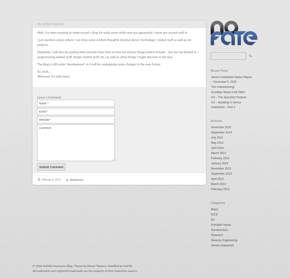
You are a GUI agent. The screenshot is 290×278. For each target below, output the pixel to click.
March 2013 (218, 184)
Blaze (214, 209)
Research (217, 235)
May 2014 (217, 142)
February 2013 (220, 189)
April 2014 (217, 148)
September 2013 (221, 173)
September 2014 (221, 132)
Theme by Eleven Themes (90, 266)
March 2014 (218, 153)
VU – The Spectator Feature (228, 97)
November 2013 (221, 168)
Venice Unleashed (222, 245)
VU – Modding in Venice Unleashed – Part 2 (226, 105)
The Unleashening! (223, 87)
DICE (214, 214)
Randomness (219, 230)
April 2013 (217, 178)
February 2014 (220, 158)
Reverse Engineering (224, 240)
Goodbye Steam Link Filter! (228, 92)
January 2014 (219, 163)
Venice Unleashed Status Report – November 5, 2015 (231, 79)
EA (213, 219)
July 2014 (217, 137)
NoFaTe (127, 266)
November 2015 (221, 127)
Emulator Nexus (221, 224)
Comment (76, 142)
